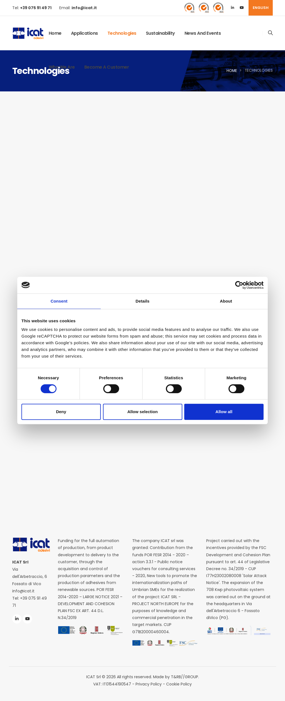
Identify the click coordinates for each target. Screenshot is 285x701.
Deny (61, 411)
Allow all (223, 411)
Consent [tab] (59, 301)
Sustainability (160, 33)
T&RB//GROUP (184, 677)
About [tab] (226, 301)
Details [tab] (142, 301)
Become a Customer (106, 67)
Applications (84, 33)
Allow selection (142, 411)
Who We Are (62, 67)
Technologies (121, 33)
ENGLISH (261, 7)
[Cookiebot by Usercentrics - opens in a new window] (239, 285)
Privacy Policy (149, 684)
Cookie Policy (179, 684)
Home (55, 33)
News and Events (203, 33)
